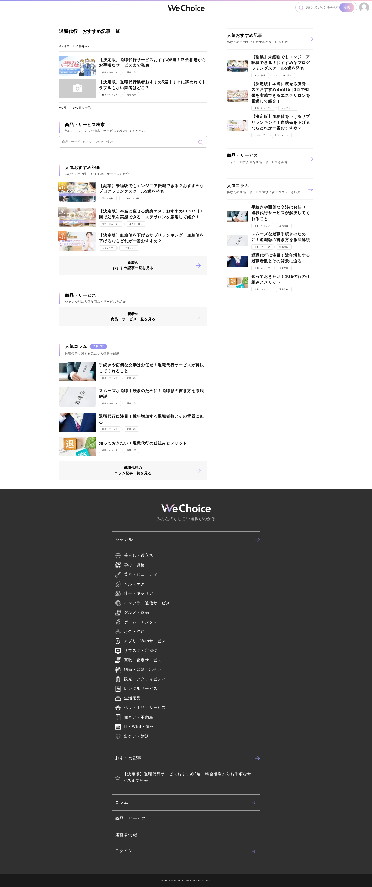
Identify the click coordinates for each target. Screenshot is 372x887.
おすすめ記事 (187, 758)
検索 (346, 7)
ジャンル (187, 540)
